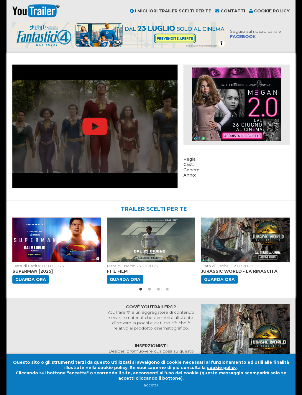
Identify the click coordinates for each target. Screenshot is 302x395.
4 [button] (167, 289)
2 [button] (149, 289)
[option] (57, 251)
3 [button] (158, 289)
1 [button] (141, 289)
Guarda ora (30, 279)
